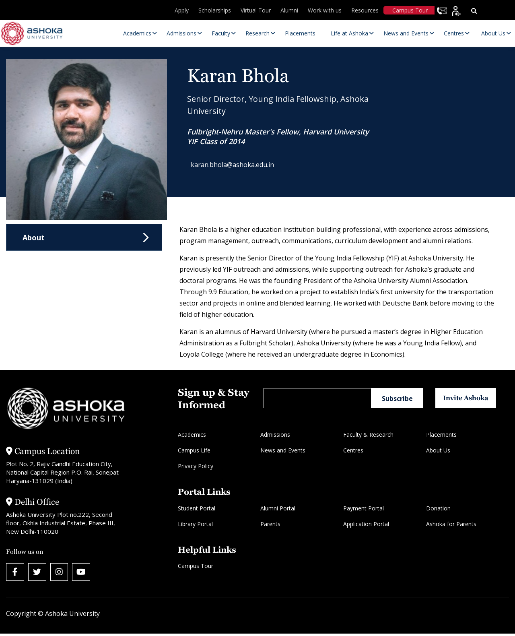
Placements (441, 434)
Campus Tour (410, 10)
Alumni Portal (277, 508)
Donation (438, 508)
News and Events (282, 450)
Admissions (275, 434)
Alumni (289, 10)
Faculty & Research (368, 434)
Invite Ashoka (471, 398)
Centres (353, 450)
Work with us (325, 10)
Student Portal (196, 508)
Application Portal (366, 524)
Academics (192, 434)
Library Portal (195, 524)
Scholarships (214, 10)
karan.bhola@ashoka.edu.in (236, 165)
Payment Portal (363, 508)
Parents (270, 524)
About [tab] (34, 237)
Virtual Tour (256, 10)
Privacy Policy (195, 466)
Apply (182, 10)
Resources (365, 10)
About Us (438, 450)
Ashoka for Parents (451, 524)
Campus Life (194, 450)
